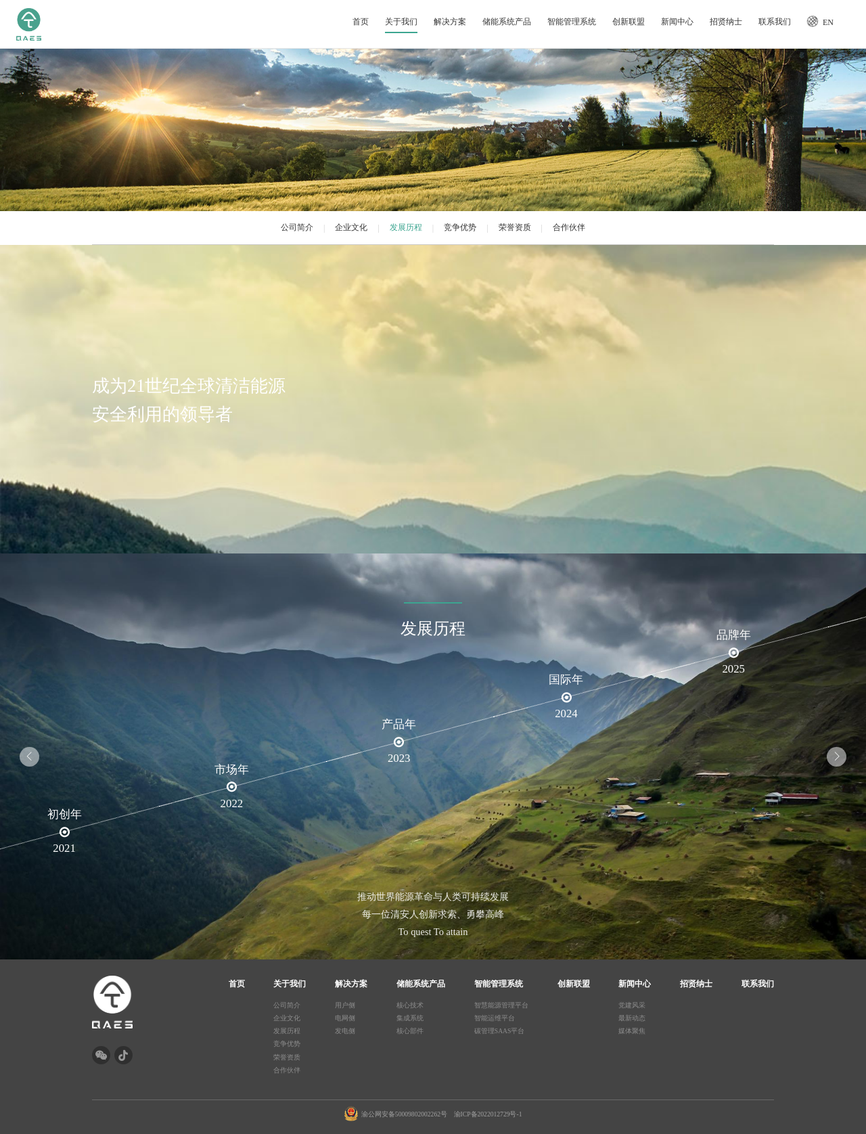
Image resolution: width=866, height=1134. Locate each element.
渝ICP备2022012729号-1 (488, 1114)
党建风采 (631, 1005)
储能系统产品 (506, 21)
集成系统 (410, 1018)
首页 (360, 21)
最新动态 (631, 1018)
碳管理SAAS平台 (499, 1031)
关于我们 (401, 21)
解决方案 (450, 21)
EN (828, 22)
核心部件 (410, 1031)
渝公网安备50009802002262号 (404, 1114)
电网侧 (345, 1018)
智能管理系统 (571, 21)
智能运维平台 (494, 1018)
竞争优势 (460, 227)
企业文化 (351, 227)
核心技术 (410, 1005)
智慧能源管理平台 (501, 1005)
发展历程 (406, 227)
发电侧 (345, 1031)
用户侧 (345, 1005)
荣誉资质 (515, 227)
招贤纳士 (726, 21)
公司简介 (297, 227)
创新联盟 (628, 21)
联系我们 (774, 21)
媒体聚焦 (631, 1031)
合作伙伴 (569, 227)
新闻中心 (677, 21)
